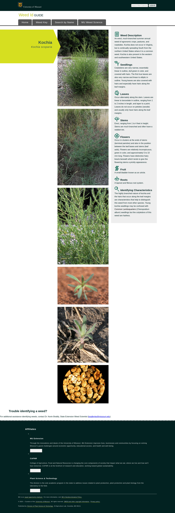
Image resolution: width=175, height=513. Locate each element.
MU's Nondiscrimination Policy (72, 497)
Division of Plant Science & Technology (40, 506)
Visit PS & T (35, 490)
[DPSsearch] (139, 5)
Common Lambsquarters (125, 209)
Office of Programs (39, 4)
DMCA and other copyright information (76, 501)
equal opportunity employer (34, 497)
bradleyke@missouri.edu (99, 417)
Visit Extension (36, 451)
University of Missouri (32, 7)
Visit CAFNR (35, 471)
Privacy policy (95, 501)
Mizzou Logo (20, 4)
